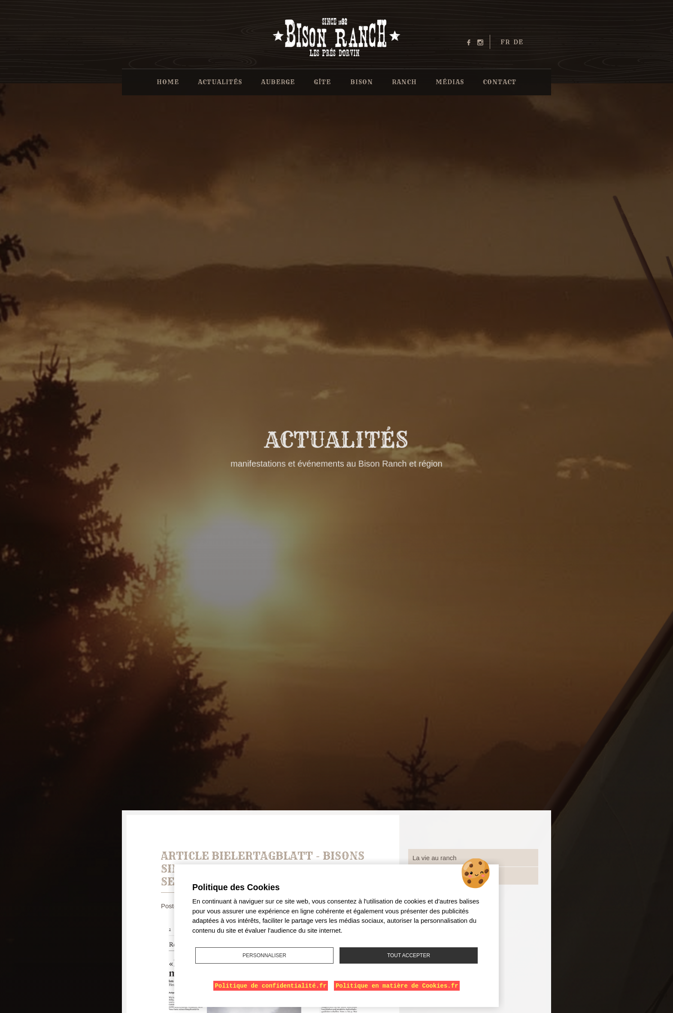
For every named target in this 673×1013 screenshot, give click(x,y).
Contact (499, 82)
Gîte (322, 82)
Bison (361, 82)
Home (168, 82)
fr (505, 42)
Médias (450, 82)
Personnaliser (264, 955)
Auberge (278, 82)
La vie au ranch (434, 857)
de (518, 42)
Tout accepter (408, 955)
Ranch (404, 82)
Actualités (220, 82)
